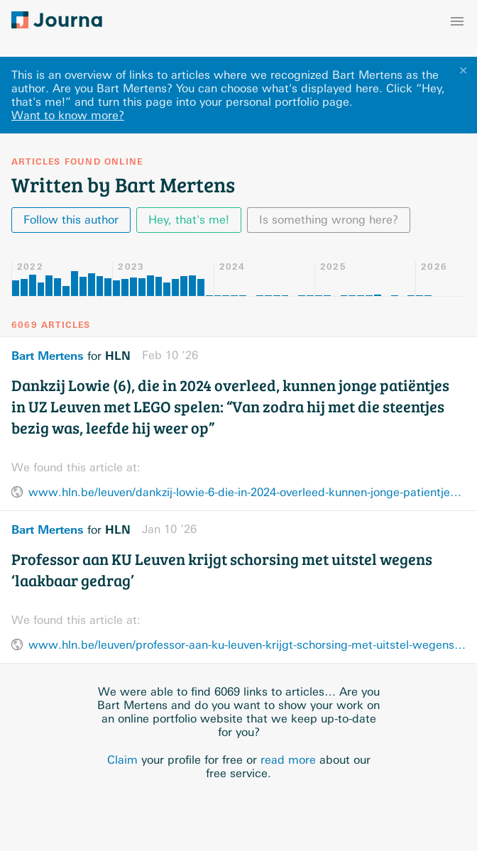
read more (288, 760)
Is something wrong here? (328, 219)
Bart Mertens (47, 355)
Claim (122, 760)
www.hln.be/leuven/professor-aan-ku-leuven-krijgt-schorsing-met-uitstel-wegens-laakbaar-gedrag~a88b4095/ (247, 645)
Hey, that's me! (188, 219)
